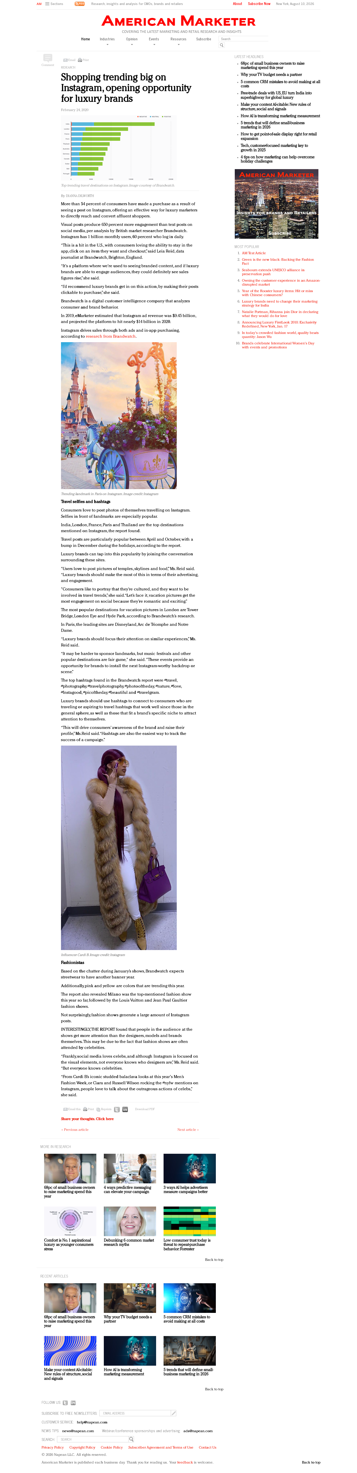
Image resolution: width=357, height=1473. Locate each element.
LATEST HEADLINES (249, 56)
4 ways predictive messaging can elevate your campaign (127, 1190)
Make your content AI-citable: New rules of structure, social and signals (276, 107)
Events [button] (154, 40)
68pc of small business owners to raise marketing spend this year (272, 66)
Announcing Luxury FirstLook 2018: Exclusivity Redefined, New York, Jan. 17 (279, 324)
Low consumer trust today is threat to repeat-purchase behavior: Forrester (187, 1245)
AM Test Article (254, 253)
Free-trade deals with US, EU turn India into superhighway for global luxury (276, 95)
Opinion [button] (131, 40)
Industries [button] (107, 40)
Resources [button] (178, 40)
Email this (74, 1109)
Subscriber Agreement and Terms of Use (160, 1448)
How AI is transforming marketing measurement (280, 116)
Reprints (106, 1109)
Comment (48, 65)
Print (86, 60)
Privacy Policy (53, 1448)
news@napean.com (78, 1431)
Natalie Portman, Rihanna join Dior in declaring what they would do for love (280, 314)
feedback (185, 1463)
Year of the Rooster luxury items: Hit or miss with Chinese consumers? (277, 293)
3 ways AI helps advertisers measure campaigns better (186, 1190)
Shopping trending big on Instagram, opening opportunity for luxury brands (126, 88)
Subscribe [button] (203, 39)
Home (85, 39)
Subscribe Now (259, 3)
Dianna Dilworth (80, 196)
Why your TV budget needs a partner (271, 75)
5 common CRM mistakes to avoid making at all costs (187, 1319)
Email (71, 60)
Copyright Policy (82, 1448)
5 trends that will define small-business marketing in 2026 (188, 1372)
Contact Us (207, 1448)
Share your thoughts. (87, 1119)
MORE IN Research (55, 1146)
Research (68, 67)
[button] (55, 4)
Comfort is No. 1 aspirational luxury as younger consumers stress (68, 1245)
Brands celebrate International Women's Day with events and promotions (278, 345)
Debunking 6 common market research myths (129, 1243)
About (237, 3)
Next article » (188, 1130)
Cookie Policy (112, 1448)
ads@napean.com (198, 1431)
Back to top (214, 1260)
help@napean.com (92, 1422)
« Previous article (75, 1130)
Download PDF (145, 1109)
